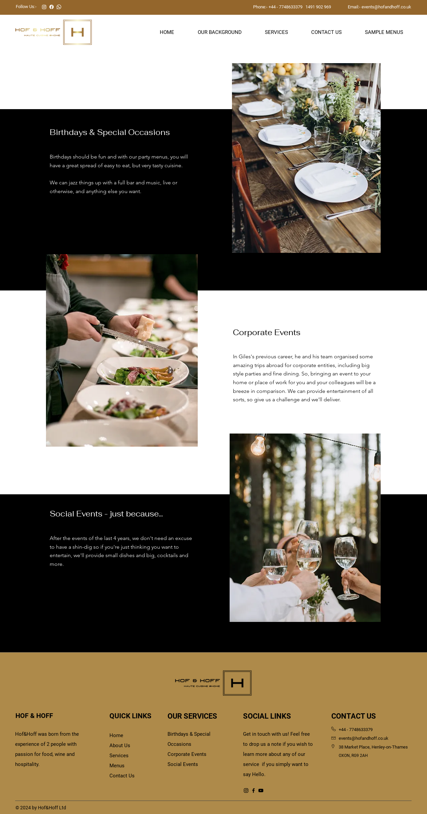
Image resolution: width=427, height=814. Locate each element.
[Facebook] (253, 790)
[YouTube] (261, 790)
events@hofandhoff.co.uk (386, 6)
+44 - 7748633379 (285, 6)
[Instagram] (246, 790)
